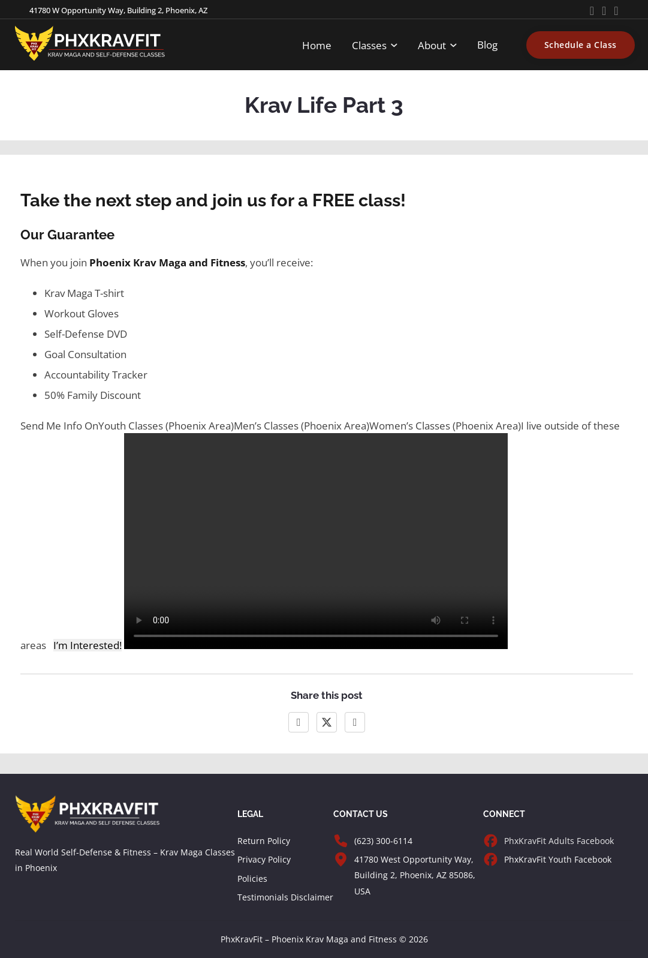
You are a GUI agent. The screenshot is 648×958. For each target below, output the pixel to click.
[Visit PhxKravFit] (340, 859)
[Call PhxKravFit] (340, 840)
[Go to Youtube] (592, 11)
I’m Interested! (87, 645)
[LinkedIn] (355, 722)
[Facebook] (298, 722)
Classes (369, 45)
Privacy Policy (264, 859)
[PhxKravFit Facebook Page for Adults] (490, 840)
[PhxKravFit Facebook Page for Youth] (490, 859)
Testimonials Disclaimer (285, 897)
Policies (252, 878)
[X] (327, 722)
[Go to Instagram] (616, 11)
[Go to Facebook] (604, 11)
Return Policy (263, 840)
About (432, 45)
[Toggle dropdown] (394, 45)
